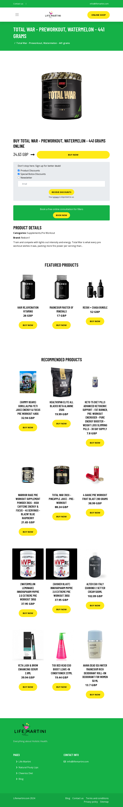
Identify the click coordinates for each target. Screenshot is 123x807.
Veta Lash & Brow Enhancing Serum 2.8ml (28, 669)
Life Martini (25, 761)
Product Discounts (30, 170)
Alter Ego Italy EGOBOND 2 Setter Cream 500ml (95, 587)
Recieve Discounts (61, 192)
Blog (21, 778)
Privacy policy (91, 801)
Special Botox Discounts (33, 174)
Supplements (34, 232)
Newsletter (26, 177)
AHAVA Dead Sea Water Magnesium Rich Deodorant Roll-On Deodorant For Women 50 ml (95, 673)
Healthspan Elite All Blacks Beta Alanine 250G (61, 405)
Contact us (78, 798)
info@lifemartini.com (99, 3)
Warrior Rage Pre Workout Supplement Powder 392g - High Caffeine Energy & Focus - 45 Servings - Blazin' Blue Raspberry (28, 506)
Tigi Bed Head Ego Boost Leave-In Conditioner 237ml (61, 669)
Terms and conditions (97, 798)
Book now (61, 215)
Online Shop (98, 14)
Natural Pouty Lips (28, 767)
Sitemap (104, 801)
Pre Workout (48, 232)
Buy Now (73, 154)
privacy (56, 197)
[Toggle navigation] (17, 14)
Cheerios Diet (26, 773)
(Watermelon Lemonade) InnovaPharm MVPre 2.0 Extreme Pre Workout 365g (28, 591)
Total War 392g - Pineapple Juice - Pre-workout (61, 498)
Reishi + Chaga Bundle (95, 307)
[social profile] (26, 3)
